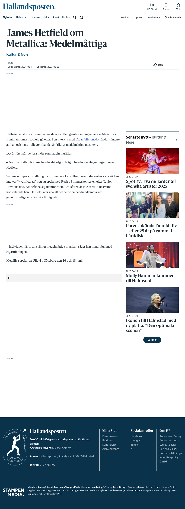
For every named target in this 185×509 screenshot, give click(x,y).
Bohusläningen (120, 487)
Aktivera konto (110, 449)
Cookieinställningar (171, 453)
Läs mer (152, 339)
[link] (29, 7)
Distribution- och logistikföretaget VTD (44, 494)
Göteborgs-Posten (136, 487)
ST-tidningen (145, 490)
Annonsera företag (170, 436)
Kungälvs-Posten (53, 490)
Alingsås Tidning (104, 487)
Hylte (46, 17)
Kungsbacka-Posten (36, 490)
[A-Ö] (74, 17)
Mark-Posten (83, 490)
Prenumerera (109, 436)
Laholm (35, 17)
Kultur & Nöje (17, 54)
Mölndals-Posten (115, 490)
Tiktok (134, 444)
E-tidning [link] (125, 17)
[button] (81, 17)
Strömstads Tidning (161, 490)
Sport (55, 17)
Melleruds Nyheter (98, 490)
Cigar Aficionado (87, 139)
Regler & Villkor (168, 449)
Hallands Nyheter (153, 487)
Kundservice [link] (154, 17)
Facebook (136, 436)
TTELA (174, 490)
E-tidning (107, 440)
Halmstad (21, 17)
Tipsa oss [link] (139, 17)
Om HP (164, 461)
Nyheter (8, 17)
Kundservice (109, 444)
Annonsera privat (169, 440)
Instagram (136, 440)
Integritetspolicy (169, 457)
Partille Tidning (131, 490)
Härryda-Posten (169, 487)
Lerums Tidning (69, 490)
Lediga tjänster (168, 444)
